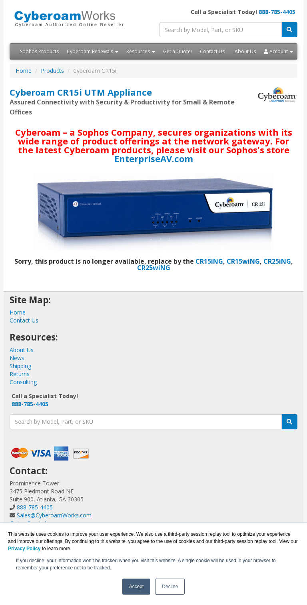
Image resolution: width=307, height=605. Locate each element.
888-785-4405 (277, 12)
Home (24, 70)
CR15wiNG (243, 261)
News (17, 358)
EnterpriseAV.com (153, 158)
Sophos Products (39, 51)
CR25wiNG (153, 267)
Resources (140, 51)
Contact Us (212, 51)
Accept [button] (136, 586)
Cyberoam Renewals (92, 51)
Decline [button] (170, 586)
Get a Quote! (177, 51)
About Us (245, 51)
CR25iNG (277, 261)
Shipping (20, 366)
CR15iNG (209, 261)
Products (52, 70)
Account (278, 51)
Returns (20, 374)
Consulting (23, 382)
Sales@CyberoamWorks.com (54, 515)
